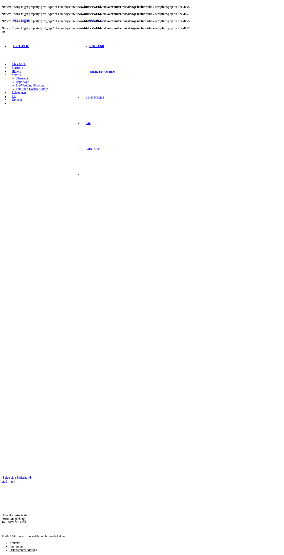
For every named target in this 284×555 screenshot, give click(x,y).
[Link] (53, 59)
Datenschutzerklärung (23, 550)
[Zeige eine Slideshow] (16, 477)
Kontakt (14, 543)
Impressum (16, 546)
